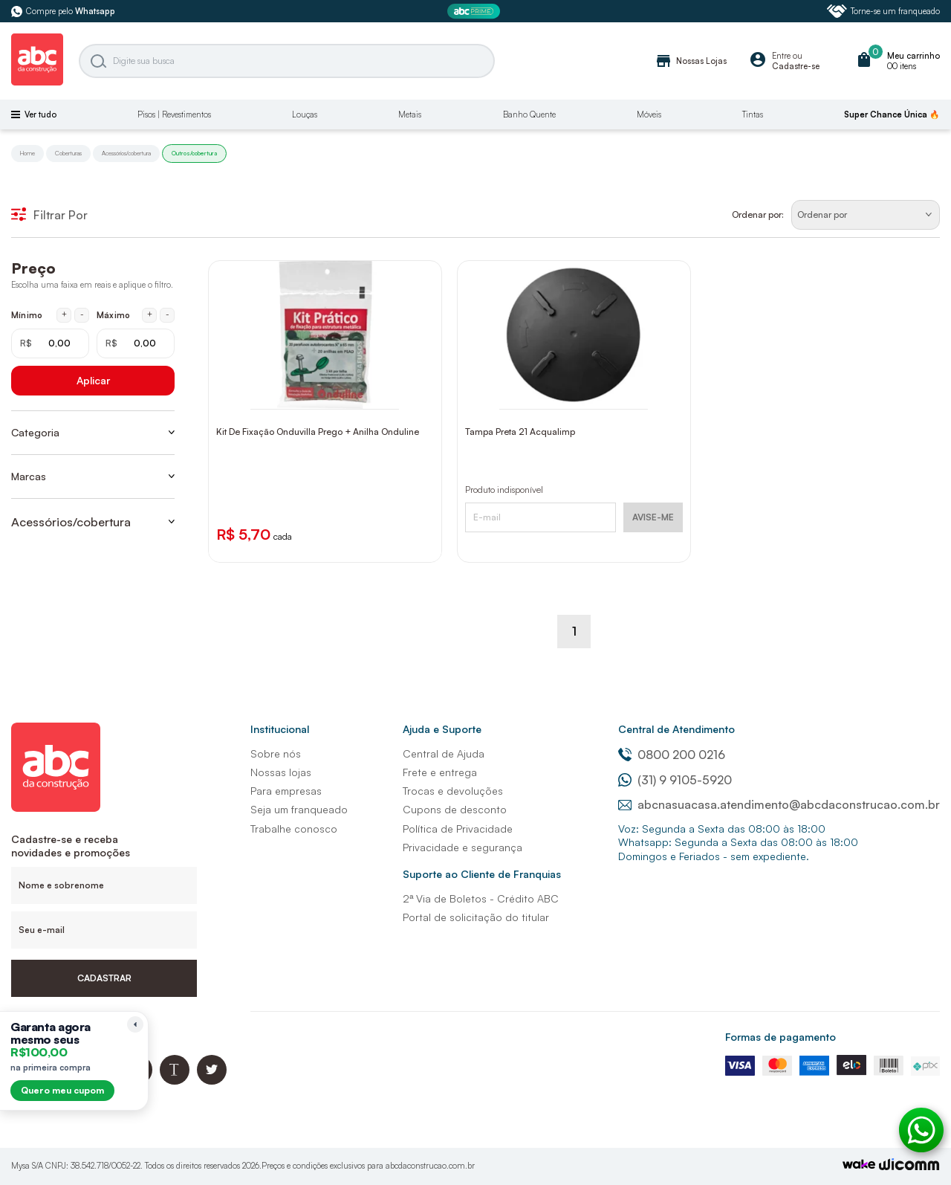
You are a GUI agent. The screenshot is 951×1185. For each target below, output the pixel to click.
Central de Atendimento (676, 729)
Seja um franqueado (299, 809)
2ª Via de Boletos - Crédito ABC (481, 898)
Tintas (752, 114)
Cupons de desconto (455, 809)
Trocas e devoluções (453, 790)
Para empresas (286, 790)
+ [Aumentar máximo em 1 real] (149, 314)
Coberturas (68, 153)
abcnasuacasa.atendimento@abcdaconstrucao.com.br (779, 804)
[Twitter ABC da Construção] (212, 1080)
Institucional (279, 729)
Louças (304, 114)
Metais (409, 114)
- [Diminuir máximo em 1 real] (167, 314)
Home (27, 153)
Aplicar (93, 380)
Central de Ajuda (443, 753)
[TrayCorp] (859, 1165)
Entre (781, 56)
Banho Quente (529, 114)
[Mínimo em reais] (50, 343)
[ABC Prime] (475, 11)
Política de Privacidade (458, 828)
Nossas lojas (280, 772)
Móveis (649, 114)
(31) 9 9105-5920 (675, 779)
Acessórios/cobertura (126, 153)
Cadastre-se (795, 66)
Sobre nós (275, 753)
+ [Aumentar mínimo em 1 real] (64, 314)
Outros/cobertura (194, 153)
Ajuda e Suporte (442, 729)
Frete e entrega (440, 772)
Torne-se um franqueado (883, 11)
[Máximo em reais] (136, 343)
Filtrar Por (49, 214)
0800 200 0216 (671, 754)
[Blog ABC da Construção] (174, 1080)
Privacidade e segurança (462, 847)
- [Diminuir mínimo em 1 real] (82, 314)
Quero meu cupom (62, 1090)
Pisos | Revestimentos (174, 114)
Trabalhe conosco (293, 828)
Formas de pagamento (780, 1036)
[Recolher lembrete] (135, 1024)
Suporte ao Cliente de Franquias (482, 874)
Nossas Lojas (691, 61)
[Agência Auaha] (909, 1166)
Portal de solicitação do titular (476, 917)
